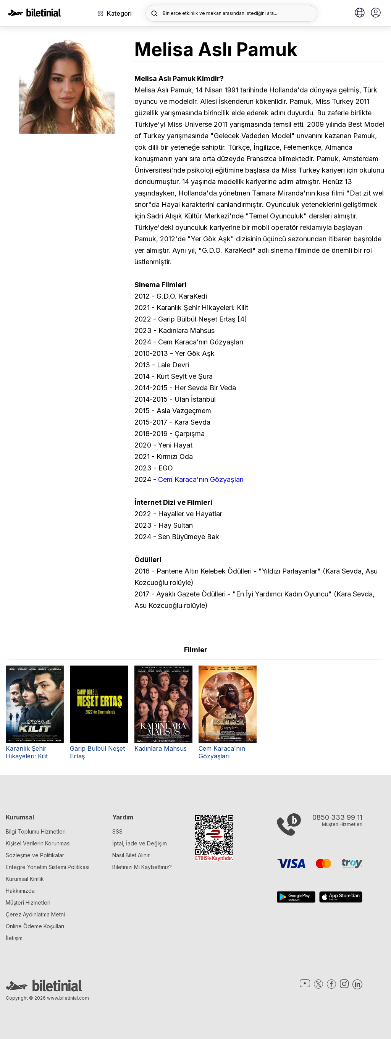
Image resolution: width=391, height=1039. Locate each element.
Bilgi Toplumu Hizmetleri (36, 831)
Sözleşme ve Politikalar (35, 855)
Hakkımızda (20, 890)
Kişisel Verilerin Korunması (38, 843)
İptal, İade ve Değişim (139, 843)
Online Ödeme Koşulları (35, 926)
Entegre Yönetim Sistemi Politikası (47, 867)
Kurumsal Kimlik (25, 879)
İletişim (14, 938)
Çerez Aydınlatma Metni (35, 914)
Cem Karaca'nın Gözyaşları (201, 479)
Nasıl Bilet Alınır (131, 855)
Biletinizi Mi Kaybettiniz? (142, 867)
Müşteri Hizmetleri (28, 902)
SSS (117, 831)
